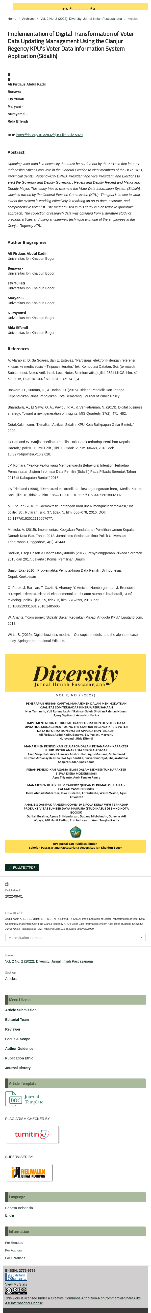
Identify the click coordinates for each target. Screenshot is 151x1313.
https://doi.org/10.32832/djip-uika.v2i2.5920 (49, 135)
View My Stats (16, 1284)
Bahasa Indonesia (19, 1208)
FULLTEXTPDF (23, 867)
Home (12, 19)
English (11, 1215)
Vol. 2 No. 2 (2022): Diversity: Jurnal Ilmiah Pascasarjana (81, 19)
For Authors (13, 1250)
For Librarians (15, 1258)
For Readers (14, 1243)
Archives (28, 19)
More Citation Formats (25, 937)
